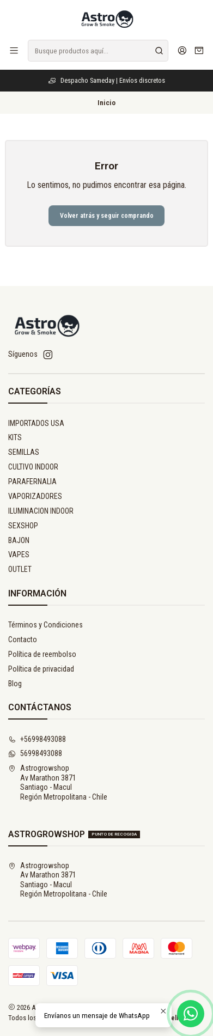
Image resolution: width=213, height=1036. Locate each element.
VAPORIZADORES (35, 496)
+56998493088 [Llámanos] (37, 739)
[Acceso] (182, 50)
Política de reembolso (42, 654)
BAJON (18, 540)
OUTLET (20, 569)
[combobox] (98, 51)
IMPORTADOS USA (36, 423)
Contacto (22, 639)
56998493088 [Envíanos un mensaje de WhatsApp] (35, 753)
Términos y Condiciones (45, 624)
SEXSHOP (23, 525)
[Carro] (199, 51)
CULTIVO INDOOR (33, 466)
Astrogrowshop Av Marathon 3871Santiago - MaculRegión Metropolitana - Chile (57, 782)
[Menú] (14, 50)
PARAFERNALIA (32, 481)
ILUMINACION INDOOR (41, 511)
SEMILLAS (23, 452)
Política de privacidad (41, 669)
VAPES (18, 554)
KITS (15, 437)
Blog (15, 683)
